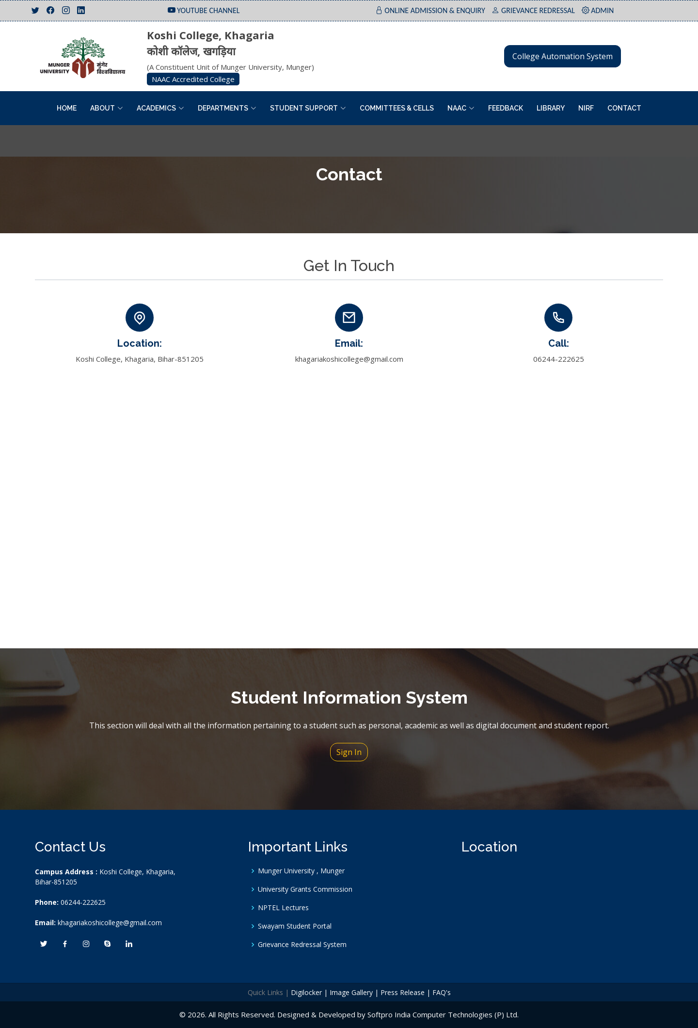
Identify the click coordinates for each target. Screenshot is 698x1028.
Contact (624, 108)
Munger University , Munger (301, 870)
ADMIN (602, 10)
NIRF (586, 108)
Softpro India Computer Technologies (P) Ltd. (443, 1014)
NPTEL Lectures (283, 907)
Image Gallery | (354, 992)
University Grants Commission (305, 889)
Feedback (505, 108)
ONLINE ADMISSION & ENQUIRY (434, 10)
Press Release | (405, 992)
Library (551, 108)
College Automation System (562, 56)
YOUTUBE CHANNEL (208, 10)
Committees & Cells (397, 108)
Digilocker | (309, 992)
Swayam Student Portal (295, 926)
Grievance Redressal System (302, 944)
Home (67, 108)
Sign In (349, 752)
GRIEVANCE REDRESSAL (538, 10)
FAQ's (441, 992)
